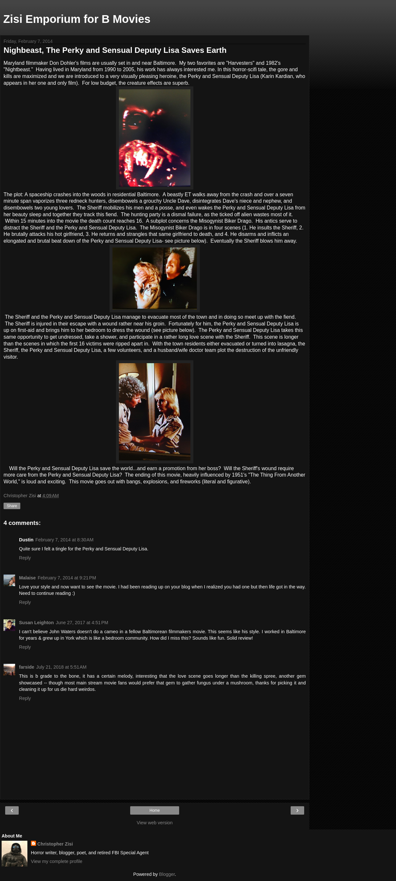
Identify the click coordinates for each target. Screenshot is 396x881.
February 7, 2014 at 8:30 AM (64, 539)
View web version (155, 822)
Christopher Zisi (55, 844)
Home (155, 810)
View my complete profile (56, 861)
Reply (25, 557)
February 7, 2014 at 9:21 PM (67, 577)
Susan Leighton (36, 622)
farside (26, 667)
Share (12, 506)
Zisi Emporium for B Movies (76, 19)
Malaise (27, 577)
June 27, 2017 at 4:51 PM (82, 622)
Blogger (167, 874)
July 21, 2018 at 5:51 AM (61, 667)
